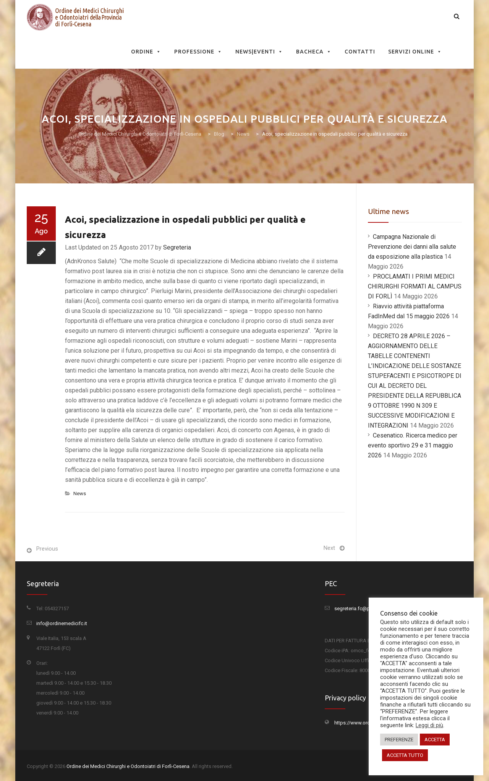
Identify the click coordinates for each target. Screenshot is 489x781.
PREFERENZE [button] (399, 739)
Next (329, 547)
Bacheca (314, 52)
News (79, 493)
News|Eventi (259, 52)
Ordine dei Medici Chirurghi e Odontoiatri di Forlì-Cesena (127, 766)
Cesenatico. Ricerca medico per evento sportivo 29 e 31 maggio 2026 (412, 445)
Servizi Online (415, 52)
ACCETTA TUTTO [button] (405, 755)
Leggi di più (429, 725)
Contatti (360, 52)
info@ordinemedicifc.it (61, 623)
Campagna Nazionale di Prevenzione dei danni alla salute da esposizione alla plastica (412, 246)
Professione (198, 52)
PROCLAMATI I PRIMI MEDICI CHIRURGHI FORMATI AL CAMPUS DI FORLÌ (414, 286)
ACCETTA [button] (434, 739)
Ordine (146, 52)
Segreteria (177, 247)
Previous (47, 548)
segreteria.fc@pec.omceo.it (365, 608)
